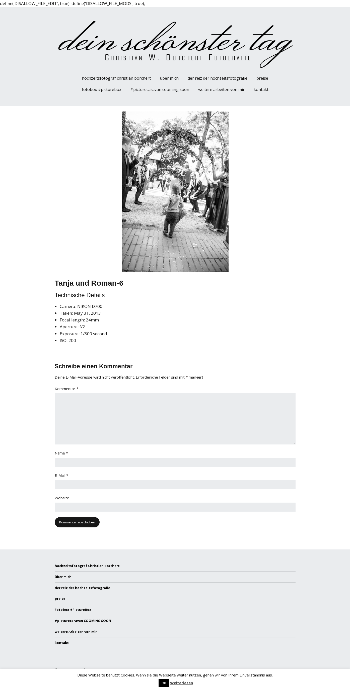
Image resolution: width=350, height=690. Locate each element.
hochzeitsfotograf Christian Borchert (116, 78)
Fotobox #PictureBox (101, 89)
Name (61, 452)
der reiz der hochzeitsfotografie (217, 78)
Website (62, 497)
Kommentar (66, 388)
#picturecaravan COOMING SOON (159, 89)
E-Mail (61, 475)
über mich (169, 78)
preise (262, 78)
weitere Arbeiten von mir (221, 89)
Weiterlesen (181, 682)
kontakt (261, 89)
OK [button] (164, 683)
